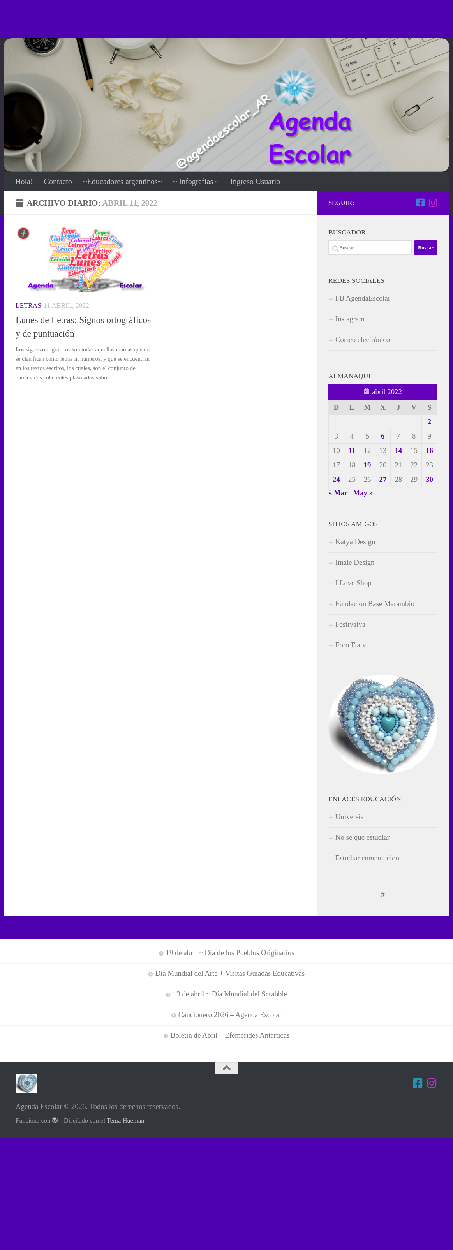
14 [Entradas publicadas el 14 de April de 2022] (398, 450)
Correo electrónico (362, 339)
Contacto (58, 181)
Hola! (24, 181)
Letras (28, 305)
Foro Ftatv (350, 645)
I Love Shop (353, 583)
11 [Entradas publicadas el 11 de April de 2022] (351, 450)
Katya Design (355, 542)
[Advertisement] (226, 17)
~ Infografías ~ (196, 181)
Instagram (350, 319)
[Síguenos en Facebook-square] (420, 202)
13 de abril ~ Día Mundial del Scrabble (230, 994)
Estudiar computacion (367, 858)
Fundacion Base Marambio (374, 603)
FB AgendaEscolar (362, 298)
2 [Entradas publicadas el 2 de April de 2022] (429, 422)
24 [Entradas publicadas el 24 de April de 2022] (336, 479)
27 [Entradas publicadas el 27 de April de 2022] (383, 479)
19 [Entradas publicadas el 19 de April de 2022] (367, 465)
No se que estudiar (362, 837)
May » (363, 492)
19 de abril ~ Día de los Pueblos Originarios (230, 953)
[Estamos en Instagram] (432, 202)
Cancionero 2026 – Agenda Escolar (230, 1014)
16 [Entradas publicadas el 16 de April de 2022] (429, 450)
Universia (349, 817)
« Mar (337, 492)
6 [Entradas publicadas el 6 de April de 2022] (382, 436)
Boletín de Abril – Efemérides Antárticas (230, 1035)
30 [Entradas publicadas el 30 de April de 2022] (429, 479)
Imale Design (355, 562)
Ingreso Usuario (255, 181)
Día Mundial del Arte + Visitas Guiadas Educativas (230, 973)
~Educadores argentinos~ (122, 181)
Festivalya (350, 624)
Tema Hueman (125, 1120)
